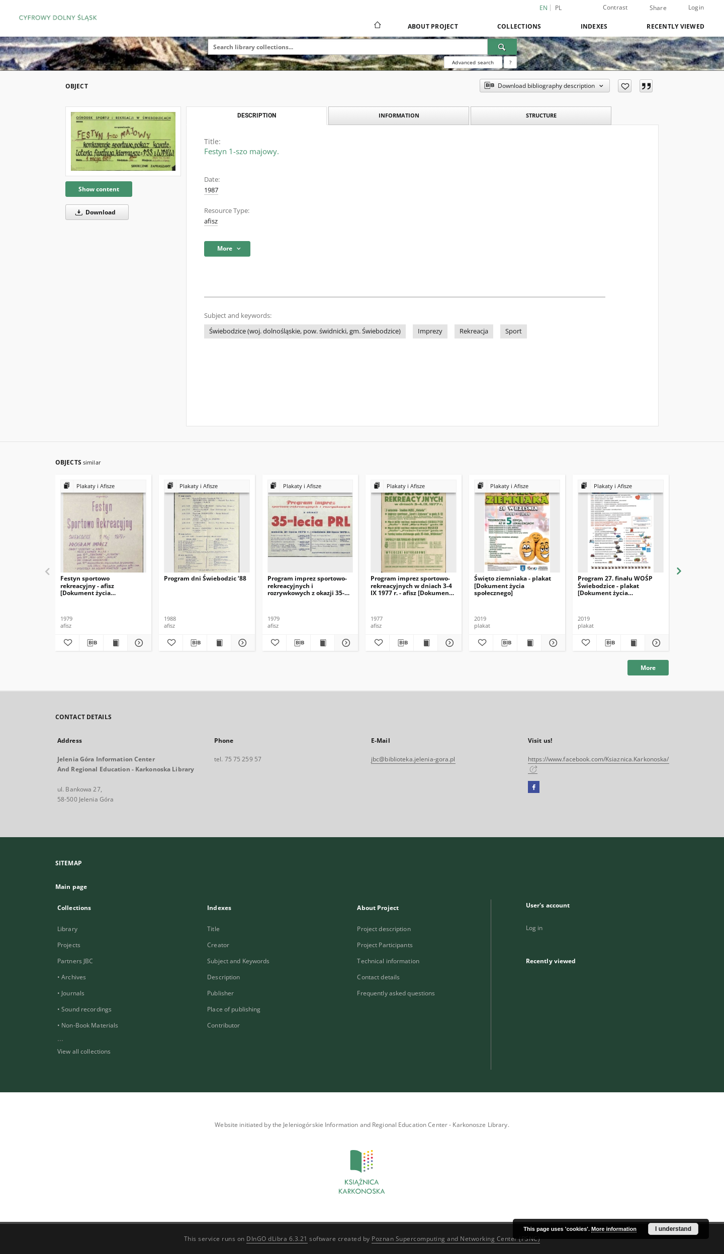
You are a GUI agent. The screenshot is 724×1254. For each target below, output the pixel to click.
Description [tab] (256, 115)
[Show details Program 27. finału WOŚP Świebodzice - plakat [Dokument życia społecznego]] (655, 642)
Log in (534, 928)
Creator (218, 945)
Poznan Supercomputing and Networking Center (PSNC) (456, 1238)
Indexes (594, 26)
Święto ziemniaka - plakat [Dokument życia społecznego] (512, 585)
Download (94, 212)
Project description (383, 929)
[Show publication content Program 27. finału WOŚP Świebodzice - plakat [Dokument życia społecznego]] (633, 642)
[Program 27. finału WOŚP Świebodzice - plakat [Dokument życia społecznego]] (620, 526)
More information (614, 1229)
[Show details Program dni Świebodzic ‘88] (241, 642)
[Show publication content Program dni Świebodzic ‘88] (219, 642)
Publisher (220, 993)
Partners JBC (75, 961)
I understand (673, 1228)
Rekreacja (474, 331)
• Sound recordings (84, 1009)
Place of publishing (233, 1009)
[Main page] (377, 26)
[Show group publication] (103, 486)
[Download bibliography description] (91, 642)
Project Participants (384, 945)
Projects (68, 945)
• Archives (71, 977)
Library (67, 929)
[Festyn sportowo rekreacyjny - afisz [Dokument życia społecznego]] (103, 526)
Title (213, 929)
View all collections (84, 1051)
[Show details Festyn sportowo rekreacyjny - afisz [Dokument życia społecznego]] (138, 642)
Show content (98, 189)
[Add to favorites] (624, 85)
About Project (433, 26)
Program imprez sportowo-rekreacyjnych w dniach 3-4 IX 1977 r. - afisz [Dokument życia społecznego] (411, 585)
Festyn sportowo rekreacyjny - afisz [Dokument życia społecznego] (87, 585)
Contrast (615, 7)
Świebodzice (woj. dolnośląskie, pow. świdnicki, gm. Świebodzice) (305, 331)
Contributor (223, 1025)
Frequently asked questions (396, 993)
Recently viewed (675, 26)
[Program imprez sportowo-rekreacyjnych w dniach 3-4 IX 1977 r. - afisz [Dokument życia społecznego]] (413, 526)
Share (658, 8)
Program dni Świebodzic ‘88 (205, 578)
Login (696, 7)
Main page (71, 886)
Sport (513, 331)
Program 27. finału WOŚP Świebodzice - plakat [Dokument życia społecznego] (615, 585)
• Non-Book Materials (87, 1025)
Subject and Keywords (238, 961)
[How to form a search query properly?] (510, 62)
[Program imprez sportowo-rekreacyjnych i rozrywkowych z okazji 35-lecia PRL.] (310, 526)
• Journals (70, 993)
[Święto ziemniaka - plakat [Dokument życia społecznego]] (517, 526)
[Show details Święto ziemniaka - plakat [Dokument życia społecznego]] (552, 642)
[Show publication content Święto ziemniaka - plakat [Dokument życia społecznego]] (529, 642)
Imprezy (430, 331)
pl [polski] (558, 8)
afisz (211, 221)
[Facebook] (533, 787)
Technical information (388, 961)
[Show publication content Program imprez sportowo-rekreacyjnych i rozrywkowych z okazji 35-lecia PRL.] (322, 642)
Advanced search (473, 62)
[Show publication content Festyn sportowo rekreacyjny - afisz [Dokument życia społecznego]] (115, 642)
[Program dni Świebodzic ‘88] (206, 526)
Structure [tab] (541, 115)
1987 (211, 190)
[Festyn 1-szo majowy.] (123, 141)
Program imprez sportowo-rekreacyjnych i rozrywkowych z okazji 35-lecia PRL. (307, 585)
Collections (519, 26)
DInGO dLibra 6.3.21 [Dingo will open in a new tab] (277, 1238)
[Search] (502, 47)
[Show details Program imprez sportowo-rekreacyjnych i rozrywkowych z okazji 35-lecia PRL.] (345, 642)
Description (223, 977)
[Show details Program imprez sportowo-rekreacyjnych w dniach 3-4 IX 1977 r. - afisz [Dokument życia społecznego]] (448, 642)
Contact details (378, 977)
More (648, 667)
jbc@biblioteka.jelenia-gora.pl (413, 759)
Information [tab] (399, 115)
